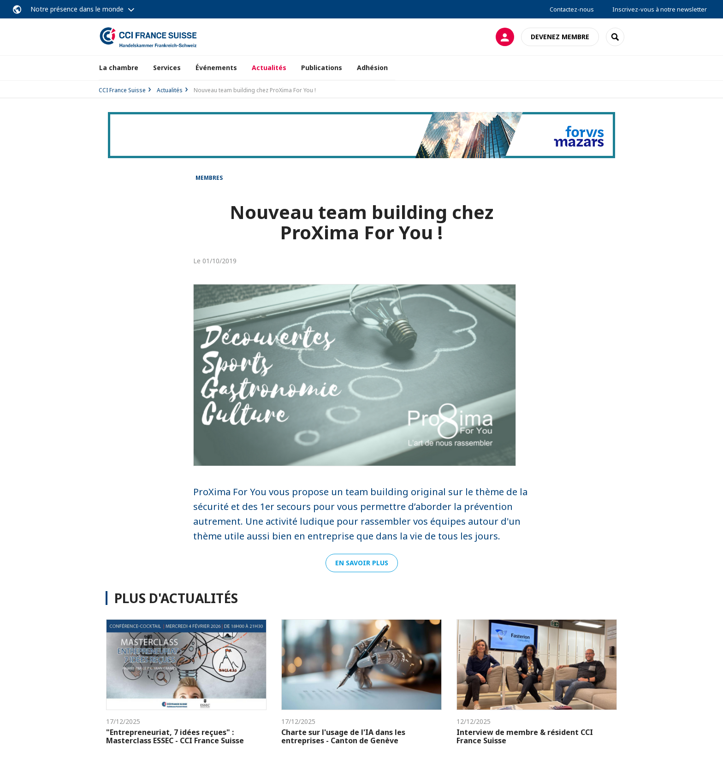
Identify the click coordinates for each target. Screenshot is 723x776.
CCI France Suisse (122, 90)
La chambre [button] (118, 67)
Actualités (269, 67)
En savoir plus (361, 562)
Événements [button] (216, 67)
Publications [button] (321, 67)
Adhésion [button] (372, 67)
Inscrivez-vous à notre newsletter (659, 9)
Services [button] (167, 67)
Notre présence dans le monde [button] (77, 9)
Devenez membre (560, 36)
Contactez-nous (572, 9)
